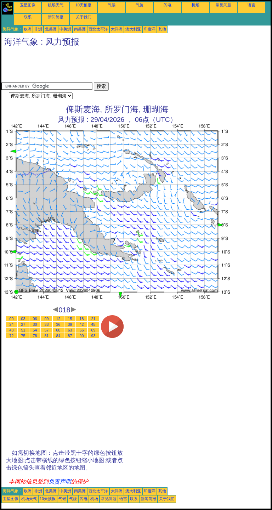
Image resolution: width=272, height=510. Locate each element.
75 (23, 336)
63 (70, 330)
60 (58, 330)
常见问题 (223, 5)
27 (23, 324)
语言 (251, 5)
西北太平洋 (98, 29)
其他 (162, 29)
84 (58, 336)
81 (47, 336)
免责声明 (60, 481)
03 (23, 319)
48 (12, 330)
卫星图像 (27, 5)
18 (82, 319)
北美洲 (51, 29)
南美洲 (80, 29)
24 (12, 324)
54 (35, 330)
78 (35, 336)
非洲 (38, 29)
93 (93, 336)
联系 (28, 17)
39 (70, 324)
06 (35, 319)
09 (47, 319)
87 (70, 336)
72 (12, 336)
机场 (195, 5)
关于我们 (83, 17)
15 (70, 319)
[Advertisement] (130, 66)
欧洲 (28, 29)
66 (82, 330)
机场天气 (55, 5)
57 (47, 330)
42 (82, 324)
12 (58, 319)
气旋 (139, 5)
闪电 (167, 5)
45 (93, 324)
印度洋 (149, 29)
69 (93, 330)
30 (35, 324)
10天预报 (83, 5)
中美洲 (65, 29)
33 (47, 324)
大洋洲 (117, 29)
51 (23, 330)
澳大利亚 (133, 29)
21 (93, 319)
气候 (111, 5)
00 (12, 319)
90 (82, 336)
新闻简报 (55, 17)
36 (58, 324)
